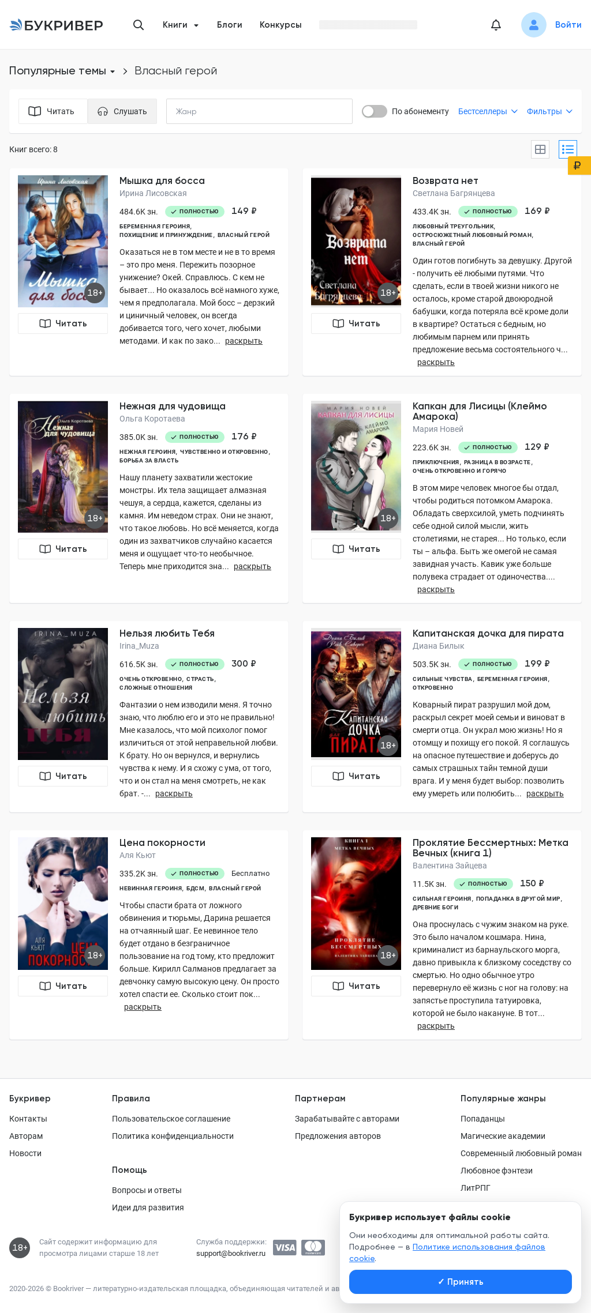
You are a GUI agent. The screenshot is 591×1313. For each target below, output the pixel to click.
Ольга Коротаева (152, 418)
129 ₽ (537, 447)
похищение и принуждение (166, 235)
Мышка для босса (162, 180)
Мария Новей (438, 429)
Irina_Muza (139, 645)
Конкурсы (281, 25)
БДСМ (195, 888)
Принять (460, 1282)
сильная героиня (442, 899)
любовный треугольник (453, 226)
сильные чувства (443, 679)
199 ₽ (537, 664)
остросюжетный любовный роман (472, 235)
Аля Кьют (137, 855)
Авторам (26, 1136)
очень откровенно (150, 679)
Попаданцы (483, 1118)
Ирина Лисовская (153, 193)
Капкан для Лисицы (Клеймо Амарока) (480, 411)
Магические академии (503, 1136)
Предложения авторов (338, 1136)
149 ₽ (244, 211)
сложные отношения (156, 687)
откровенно (433, 687)
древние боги (435, 907)
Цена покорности (162, 842)
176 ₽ (244, 436)
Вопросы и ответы (147, 1190)
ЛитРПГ (476, 1187)
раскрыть (244, 340)
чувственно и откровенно (224, 452)
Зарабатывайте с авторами (347, 1118)
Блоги (229, 25)
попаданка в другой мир (518, 899)
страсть (200, 679)
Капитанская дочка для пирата (488, 633)
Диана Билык (439, 645)
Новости (25, 1153)
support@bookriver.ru (230, 1253)
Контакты (28, 1118)
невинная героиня (150, 888)
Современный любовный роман (521, 1153)
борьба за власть (148, 460)
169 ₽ (537, 211)
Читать (63, 323)
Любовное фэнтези (497, 1170)
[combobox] (210, 111)
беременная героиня (154, 226)
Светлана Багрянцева (454, 193)
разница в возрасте (497, 462)
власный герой (244, 235)
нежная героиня (147, 452)
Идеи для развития (148, 1207)
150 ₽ (532, 883)
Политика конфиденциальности (173, 1136)
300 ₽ (243, 664)
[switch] (374, 111)
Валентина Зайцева (450, 865)
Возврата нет (445, 180)
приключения (436, 462)
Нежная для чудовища (172, 406)
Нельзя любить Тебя (167, 633)
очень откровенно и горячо (460, 471)
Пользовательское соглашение (171, 1118)
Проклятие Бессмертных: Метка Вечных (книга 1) (490, 847)
